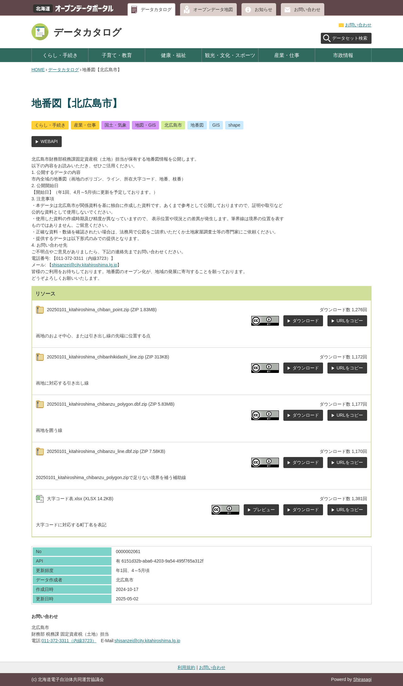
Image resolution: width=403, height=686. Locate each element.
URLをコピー (350, 320)
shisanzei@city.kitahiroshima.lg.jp (84, 264)
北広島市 (173, 125)
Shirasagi (362, 679)
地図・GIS (145, 125)
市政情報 (343, 55)
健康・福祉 (173, 55)
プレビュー (264, 509)
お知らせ (263, 9)
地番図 (197, 125)
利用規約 (186, 667)
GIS (216, 125)
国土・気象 (116, 125)
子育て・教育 (117, 55)
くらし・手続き (60, 55)
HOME (38, 69)
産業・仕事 (286, 55)
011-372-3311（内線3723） (69, 640)
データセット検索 (349, 38)
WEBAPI (49, 141)
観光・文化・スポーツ (230, 55)
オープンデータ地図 (213, 9)
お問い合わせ (307, 9)
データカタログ (156, 9)
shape (234, 125)
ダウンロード (305, 320)
